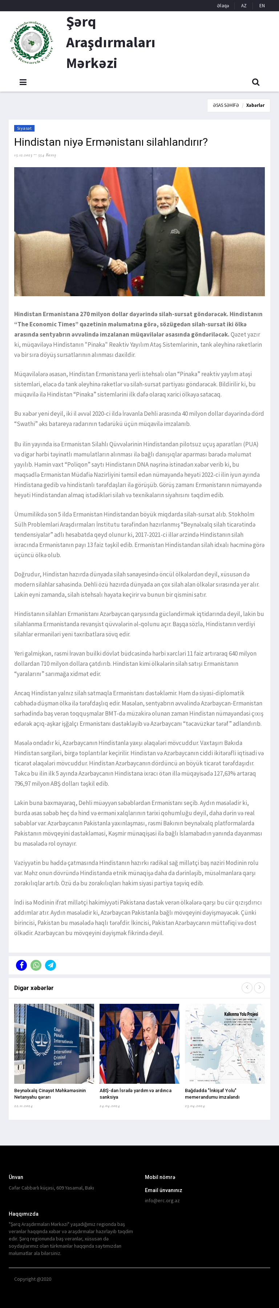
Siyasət (24, 128)
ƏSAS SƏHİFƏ (226, 105)
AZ (244, 6)
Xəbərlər (255, 105)
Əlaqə (223, 6)
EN (262, 6)
